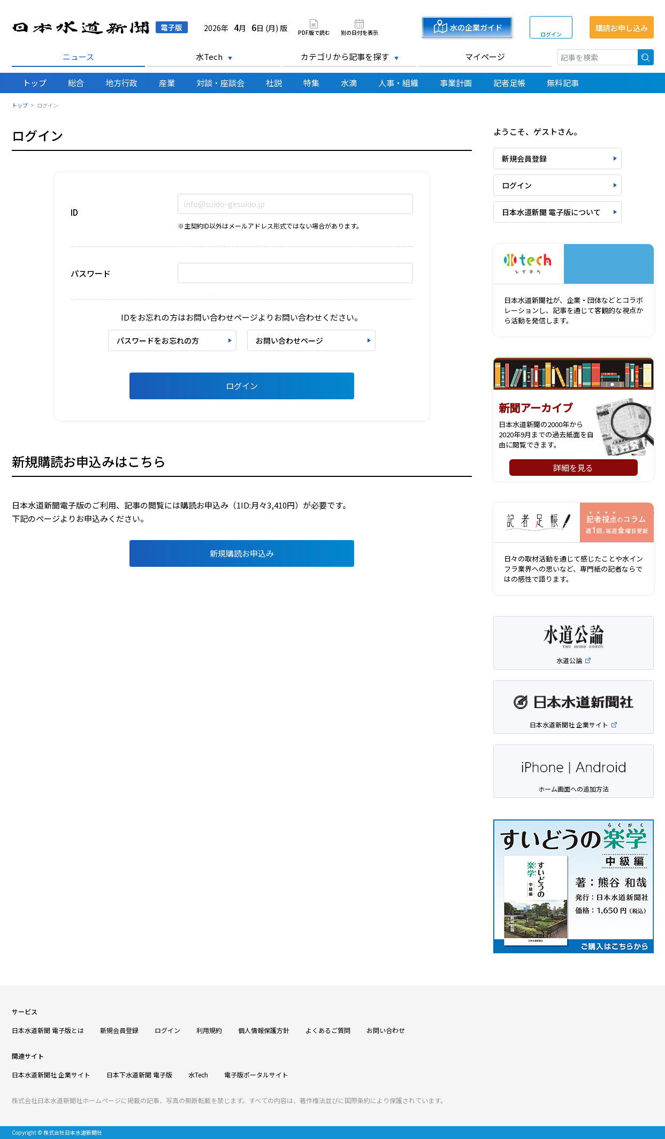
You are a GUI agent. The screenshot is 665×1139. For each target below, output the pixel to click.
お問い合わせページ (289, 340)
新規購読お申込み (242, 553)
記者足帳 (509, 82)
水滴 (349, 82)
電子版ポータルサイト (256, 1074)
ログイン (551, 34)
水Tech (209, 56)
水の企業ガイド (476, 27)
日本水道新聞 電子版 (100, 27)
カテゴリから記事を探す (345, 56)
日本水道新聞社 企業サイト (51, 1074)
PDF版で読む (314, 31)
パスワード (91, 273)
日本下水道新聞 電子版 (139, 1074)
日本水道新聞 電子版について (551, 212)
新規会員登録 (524, 158)
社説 (274, 82)
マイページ (485, 56)
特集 (311, 82)
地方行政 (121, 82)
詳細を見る (573, 467)
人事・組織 (398, 82)
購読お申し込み (621, 27)
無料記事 (563, 82)
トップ (34, 82)
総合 (76, 82)
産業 (167, 82)
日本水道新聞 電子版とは (48, 1030)
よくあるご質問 (327, 1030)
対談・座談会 (220, 82)
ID (74, 212)
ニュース (78, 56)
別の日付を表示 (359, 31)
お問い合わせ (385, 1030)
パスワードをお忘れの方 (158, 340)
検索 (646, 57)
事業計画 (456, 82)
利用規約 (209, 1030)
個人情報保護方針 (263, 1030)
